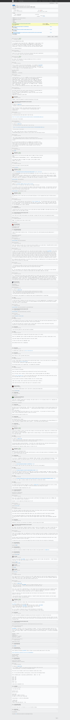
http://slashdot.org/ (36, 200)
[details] (25, 183)
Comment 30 (15, 347)
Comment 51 (15, 530)
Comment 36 (15, 396)
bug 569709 (24, 649)
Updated (15, 281)
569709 (15, 644)
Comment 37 (15, 404)
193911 (15, 566)
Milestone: (15, 15)
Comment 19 (15, 217)
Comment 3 (15, 63)
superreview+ (47, 24)
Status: (16, 14)
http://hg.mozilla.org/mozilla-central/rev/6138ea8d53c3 (22, 651)
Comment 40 (15, 435)
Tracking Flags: (37, 14)
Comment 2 (15, 57)
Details (51, 23)
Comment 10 (15, 135)
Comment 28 (15, 326)
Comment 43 (15, 461)
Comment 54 (15, 573)
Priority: (38, 11)
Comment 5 (15, 88)
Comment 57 (15, 612)
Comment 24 (15, 272)
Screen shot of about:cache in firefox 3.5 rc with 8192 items (20, 26)
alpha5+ (44, 16)
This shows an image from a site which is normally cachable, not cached (22, 29)
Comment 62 (15, 704)
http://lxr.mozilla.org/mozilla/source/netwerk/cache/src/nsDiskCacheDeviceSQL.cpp (28, 127)
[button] (56, 1)
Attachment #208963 (15, 179)
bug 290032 (24, 583)
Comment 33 (15, 366)
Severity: (43, 11)
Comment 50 (15, 524)
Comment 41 (15, 448)
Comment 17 (15, 206)
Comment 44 (15, 467)
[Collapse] (57, 39)
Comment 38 (15, 416)
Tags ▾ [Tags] (53, 36)
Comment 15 (15, 193)
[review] (31, 183)
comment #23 (19, 288)
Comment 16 (15, 198)
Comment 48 (15, 507)
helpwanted (16, 167)
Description (15, 39)
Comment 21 (15, 242)
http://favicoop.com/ (28, 349)
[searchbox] (28, 1)
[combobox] (28, 1)
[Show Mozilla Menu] (13, 1)
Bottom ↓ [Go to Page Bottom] (49, 36)
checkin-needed (17, 389)
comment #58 (19, 665)
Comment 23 (15, 262)
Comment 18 (15, 212)
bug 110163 (40, 65)
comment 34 (47, 548)
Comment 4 (15, 75)
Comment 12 (15, 163)
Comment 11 (15, 153)
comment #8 (19, 123)
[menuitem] (40, 1)
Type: (39, 10)
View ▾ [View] (57, 3)
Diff (52, 23)
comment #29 (36, 483)
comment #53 (19, 582)
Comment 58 (15, 625)
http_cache (15, 570)
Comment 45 (15, 475)
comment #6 (19, 104)
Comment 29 (15, 331)
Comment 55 (15, 580)
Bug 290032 (14, 627)
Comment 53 (15, 556)
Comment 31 (15, 352)
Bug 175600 (16, 5)
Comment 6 (15, 97)
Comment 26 (15, 297)
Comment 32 (15, 357)
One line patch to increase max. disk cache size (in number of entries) (21, 23)
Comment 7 (15, 102)
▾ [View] (54, 3)
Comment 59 (15, 647)
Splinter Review (56, 23)
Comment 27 (15, 317)
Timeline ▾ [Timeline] (56, 36)
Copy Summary (52, 3)
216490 (15, 150)
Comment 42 (15, 455)
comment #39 (19, 437)
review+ (47, 23)
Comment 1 (15, 51)
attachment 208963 (19, 183)
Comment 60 (15, 663)
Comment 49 (15, 519)
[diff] (28, 183)
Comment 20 (15, 229)
